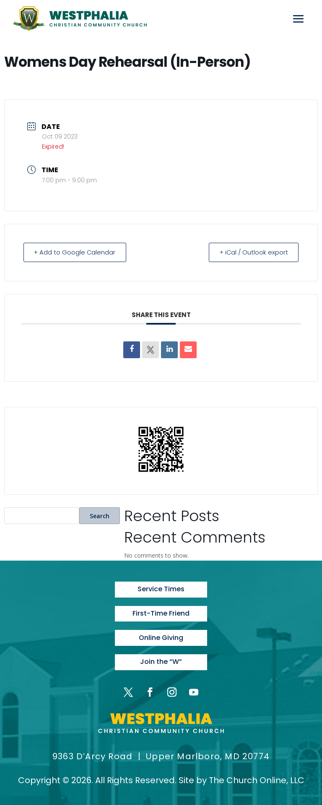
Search (99, 515)
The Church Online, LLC (256, 779)
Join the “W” (161, 661)
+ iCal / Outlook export (251, 252)
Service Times (161, 589)
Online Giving (161, 637)
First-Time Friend (161, 613)
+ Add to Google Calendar (77, 252)
